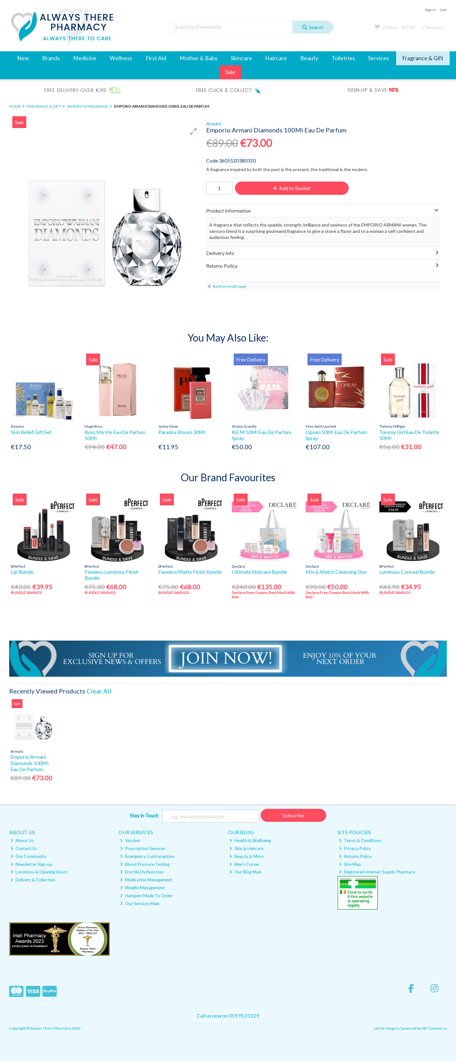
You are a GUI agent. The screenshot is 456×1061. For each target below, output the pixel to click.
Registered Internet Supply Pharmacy (377, 871)
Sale (230, 72)
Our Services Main (140, 903)
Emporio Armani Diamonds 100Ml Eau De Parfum (29, 763)
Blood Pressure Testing (144, 864)
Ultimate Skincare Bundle (259, 572)
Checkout (432, 27)
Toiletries (343, 58)
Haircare (276, 58)
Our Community (28, 856)
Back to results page (229, 286)
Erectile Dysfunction (141, 871)
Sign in (430, 9)
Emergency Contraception (147, 856)
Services (378, 58)
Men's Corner (244, 864)
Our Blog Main (245, 871)
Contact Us (23, 848)
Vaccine (130, 840)
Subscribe (293, 815)
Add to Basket (291, 188)
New (23, 58)
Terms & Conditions (360, 840)
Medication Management (146, 879)
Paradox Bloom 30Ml (181, 432)
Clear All (98, 691)
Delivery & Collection (32, 879)
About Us (22, 840)
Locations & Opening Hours (39, 871)
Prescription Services (142, 848)
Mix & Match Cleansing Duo (336, 572)
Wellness (121, 58)
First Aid (156, 58)
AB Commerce (434, 1028)
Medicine (85, 58)
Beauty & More (246, 856)
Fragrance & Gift (422, 58)
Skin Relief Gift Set (31, 432)
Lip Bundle (22, 572)
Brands (51, 58)
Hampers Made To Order (146, 895)
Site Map (350, 864)
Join (443, 9)
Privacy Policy (355, 848)
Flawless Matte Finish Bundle (190, 572)
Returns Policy (355, 856)
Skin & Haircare (246, 848)
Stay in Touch (144, 815)
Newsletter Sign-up (31, 864)
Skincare (241, 58)
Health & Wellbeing (250, 840)
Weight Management (142, 887)
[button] (193, 131)
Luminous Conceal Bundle (407, 572)
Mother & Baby (199, 58)
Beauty (309, 58)
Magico (392, 1028)
